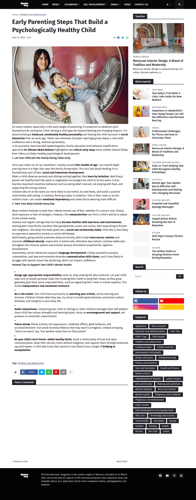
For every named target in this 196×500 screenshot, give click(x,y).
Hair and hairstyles (145, 368)
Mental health (142, 394)
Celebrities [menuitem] (71, 4)
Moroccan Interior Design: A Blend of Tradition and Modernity (158, 63)
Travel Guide (141, 420)
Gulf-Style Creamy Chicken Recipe (167, 238)
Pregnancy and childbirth (168, 394)
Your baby (159, 420)
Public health (142, 405)
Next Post (122, 461)
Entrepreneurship (167, 357)
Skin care (140, 415)
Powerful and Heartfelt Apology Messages (165, 205)
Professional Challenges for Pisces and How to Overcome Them (166, 134)
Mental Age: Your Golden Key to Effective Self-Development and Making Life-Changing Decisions (167, 187)
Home (15, 15)
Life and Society (143, 384)
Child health (158, 336)
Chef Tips (175, 331)
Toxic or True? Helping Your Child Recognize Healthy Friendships (168, 169)
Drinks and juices (144, 357)
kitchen (139, 431)
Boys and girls (159, 326)
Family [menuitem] (114, 4)
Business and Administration (150, 331)
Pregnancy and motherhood (149, 399)
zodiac (166, 431)
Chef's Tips (141, 336)
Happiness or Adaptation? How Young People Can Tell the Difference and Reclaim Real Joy (168, 115)
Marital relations (143, 389)
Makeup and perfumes (168, 384)
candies (139, 426)
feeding (153, 426)
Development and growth (148, 352)
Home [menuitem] (45, 4)
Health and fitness (169, 368)
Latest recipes (173, 378)
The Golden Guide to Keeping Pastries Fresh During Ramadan (165, 254)
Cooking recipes (143, 347)
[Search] (158, 276)
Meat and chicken (167, 389)
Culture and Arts (165, 347)
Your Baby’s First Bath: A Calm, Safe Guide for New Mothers (167, 96)
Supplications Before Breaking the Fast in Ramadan (164, 222)
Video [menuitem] (127, 4)
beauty (172, 420)
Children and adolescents (33, 15)
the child (152, 431)
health (165, 426)
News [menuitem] (55, 4)
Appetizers (140, 326)
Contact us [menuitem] (141, 4)
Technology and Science (162, 415)
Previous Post (21, 461)
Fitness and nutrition (146, 363)
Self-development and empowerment (154, 410)
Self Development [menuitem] (94, 4)
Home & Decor (142, 373)
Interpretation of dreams (148, 378)
